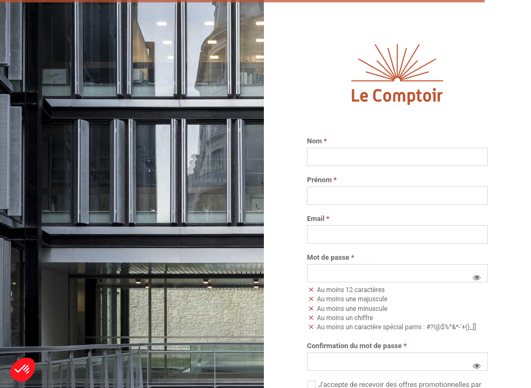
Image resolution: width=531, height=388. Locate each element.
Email (318, 219)
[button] (476, 277)
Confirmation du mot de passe (357, 346)
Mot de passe (330, 257)
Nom (317, 141)
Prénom (322, 180)
